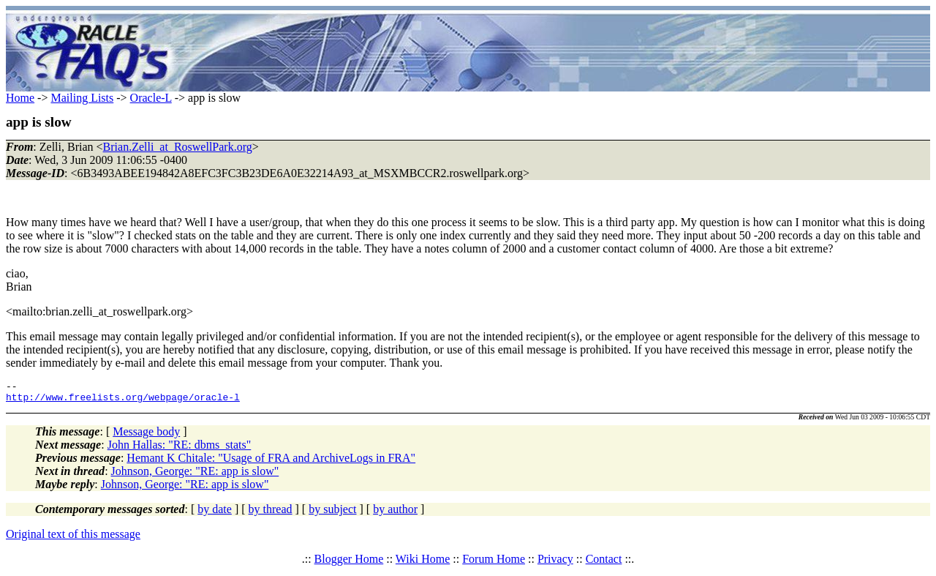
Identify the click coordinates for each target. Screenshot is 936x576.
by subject (332, 513)
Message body (146, 436)
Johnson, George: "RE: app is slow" (195, 475)
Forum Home (493, 563)
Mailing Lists (81, 97)
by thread (270, 513)
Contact (604, 563)
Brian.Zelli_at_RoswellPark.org (177, 147)
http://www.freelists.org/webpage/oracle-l (123, 401)
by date (214, 513)
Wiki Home (423, 563)
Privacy (555, 563)
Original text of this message (73, 538)
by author (395, 513)
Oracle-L (151, 97)
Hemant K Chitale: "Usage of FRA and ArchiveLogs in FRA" (271, 462)
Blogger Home (349, 563)
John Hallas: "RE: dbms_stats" (179, 449)
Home (20, 97)
